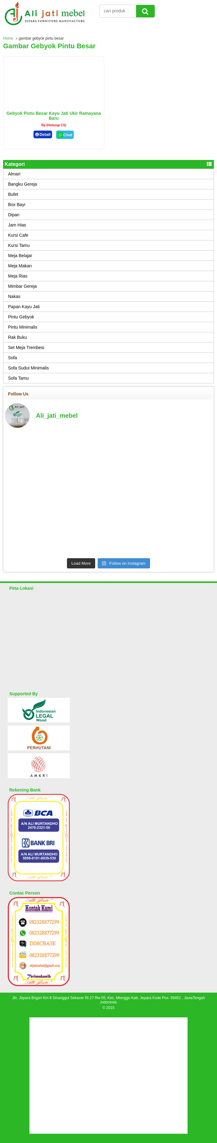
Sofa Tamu (18, 378)
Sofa (12, 357)
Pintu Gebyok (21, 316)
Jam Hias (17, 224)
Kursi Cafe (18, 235)
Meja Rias (17, 276)
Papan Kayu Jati (24, 306)
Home (8, 38)
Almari (14, 173)
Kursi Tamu (19, 245)
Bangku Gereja (22, 184)
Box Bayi (16, 204)
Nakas (14, 296)
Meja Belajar (20, 255)
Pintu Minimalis (22, 327)
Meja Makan (20, 265)
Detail (43, 134)
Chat (65, 134)
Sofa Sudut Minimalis (28, 367)
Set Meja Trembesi (26, 347)
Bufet (13, 194)
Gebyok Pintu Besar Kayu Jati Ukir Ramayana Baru (54, 116)
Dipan (14, 214)
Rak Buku (17, 337)
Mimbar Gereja (22, 286)
